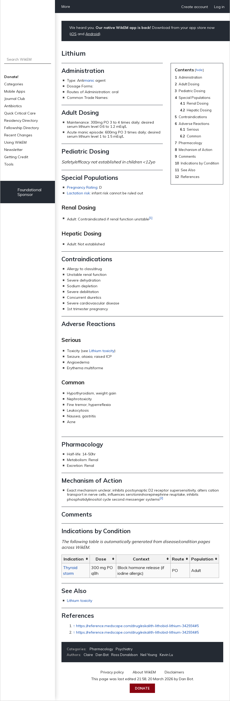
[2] (161, 498)
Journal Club (14, 98)
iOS (74, 33)
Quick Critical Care (20, 113)
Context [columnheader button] (141, 559)
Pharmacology (101, 649)
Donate (142, 688)
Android (92, 33)
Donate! (11, 76)
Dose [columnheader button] (101, 559)
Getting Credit (16, 157)
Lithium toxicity (101, 350)
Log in (219, 6)
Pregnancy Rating (82, 187)
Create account (194, 6)
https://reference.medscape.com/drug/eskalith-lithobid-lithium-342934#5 (137, 625)
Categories (13, 84)
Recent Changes (18, 135)
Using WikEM (15, 142)
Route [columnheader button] (178, 559)
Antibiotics (13, 106)
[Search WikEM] (27, 59)
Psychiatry (124, 649)
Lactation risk (78, 193)
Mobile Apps (14, 91)
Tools (9, 164)
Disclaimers (174, 672)
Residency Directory (21, 120)
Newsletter (13, 149)
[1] (150, 218)
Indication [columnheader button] (74, 559)
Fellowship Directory (21, 127)
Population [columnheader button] (202, 559)
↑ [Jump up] (74, 625)
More (65, 6)
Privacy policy (112, 672)
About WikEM (144, 672)
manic (89, 80)
